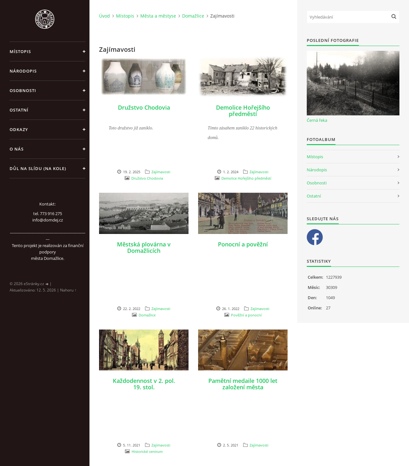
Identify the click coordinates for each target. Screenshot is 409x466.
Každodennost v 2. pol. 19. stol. (144, 383)
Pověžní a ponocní (246, 315)
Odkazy (19, 129)
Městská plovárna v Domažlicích (144, 247)
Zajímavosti (160, 171)
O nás (17, 149)
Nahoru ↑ (68, 290)
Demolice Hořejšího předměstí (243, 110)
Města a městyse (158, 16)
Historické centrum (147, 451)
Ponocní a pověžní (243, 244)
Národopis (23, 71)
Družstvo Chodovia (144, 107)
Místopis (20, 51)
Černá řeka (317, 120)
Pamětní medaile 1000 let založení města (242, 383)
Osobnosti (23, 90)
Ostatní (19, 110)
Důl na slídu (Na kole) (38, 168)
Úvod (104, 16)
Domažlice (193, 16)
